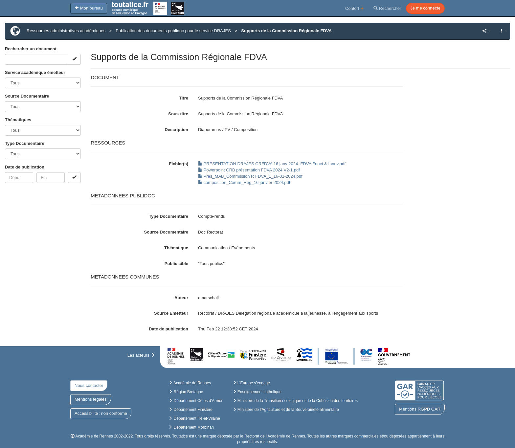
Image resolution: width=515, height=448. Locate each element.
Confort (354, 8)
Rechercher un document (30, 48)
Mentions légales (91, 399)
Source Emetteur (171, 313)
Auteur (181, 297)
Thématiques (18, 119)
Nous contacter (89, 385)
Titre (183, 98)
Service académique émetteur (35, 72)
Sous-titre (178, 113)
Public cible (176, 263)
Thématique (176, 247)
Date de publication (24, 167)
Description (176, 129)
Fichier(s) (178, 163)
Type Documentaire (24, 143)
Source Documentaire (27, 96)
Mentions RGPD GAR (419, 409)
